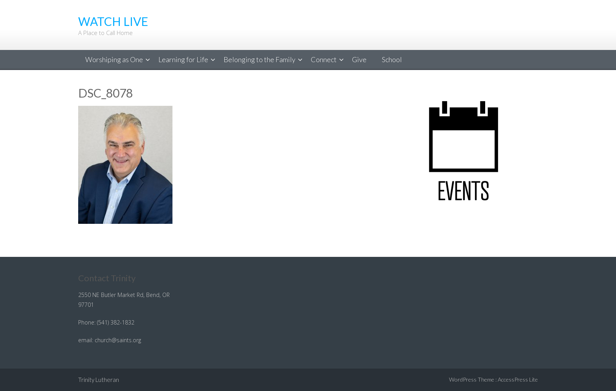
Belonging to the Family (259, 59)
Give (359, 59)
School (392, 59)
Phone (86, 322)
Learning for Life (183, 59)
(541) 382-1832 (115, 322)
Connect (324, 59)
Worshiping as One (114, 59)
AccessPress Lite (518, 379)
